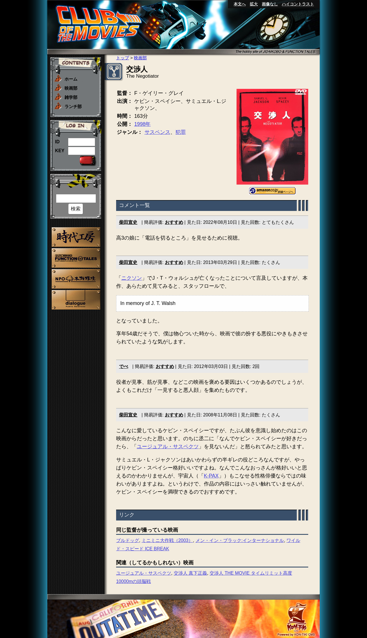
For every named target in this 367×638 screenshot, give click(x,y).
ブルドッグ (127, 540)
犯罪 (180, 132)
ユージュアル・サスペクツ (168, 446)
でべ (123, 366)
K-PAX (211, 476)
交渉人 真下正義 (190, 573)
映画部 (71, 88)
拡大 (254, 4)
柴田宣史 (128, 222)
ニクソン (131, 278)
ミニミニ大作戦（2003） (167, 540)
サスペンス (157, 132)
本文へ (240, 4)
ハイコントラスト (298, 4)
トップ (122, 57)
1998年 (142, 124)
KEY (60, 150)
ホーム (71, 79)
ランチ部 (73, 106)
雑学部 (71, 97)
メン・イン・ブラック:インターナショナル (240, 540)
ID (57, 141)
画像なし (270, 4)
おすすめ (174, 222)
